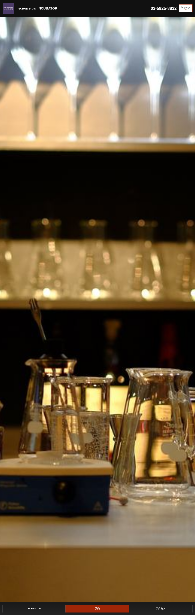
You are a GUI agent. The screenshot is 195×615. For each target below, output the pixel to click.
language (186, 7)
